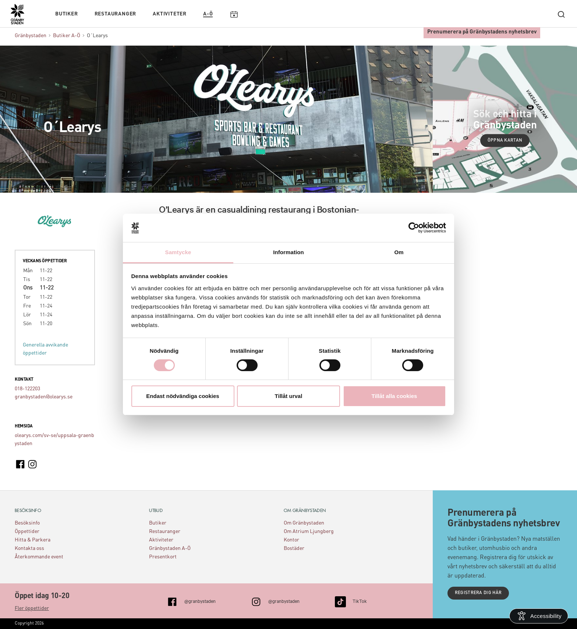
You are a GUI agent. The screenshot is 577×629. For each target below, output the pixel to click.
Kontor (291, 540)
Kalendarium (233, 14)
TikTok (360, 600)
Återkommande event (39, 556)
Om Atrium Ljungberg (309, 531)
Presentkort (163, 556)
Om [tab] (398, 252)
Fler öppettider (32, 608)
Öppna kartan (505, 140)
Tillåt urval (288, 396)
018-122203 (27, 388)
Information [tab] (288, 252)
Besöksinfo (27, 523)
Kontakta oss (29, 548)
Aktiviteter (170, 13)
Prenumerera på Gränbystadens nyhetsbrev (482, 31)
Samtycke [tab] (178, 252)
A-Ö (208, 13)
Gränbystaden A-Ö (170, 548)
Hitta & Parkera (32, 540)
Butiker (66, 13)
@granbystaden (200, 600)
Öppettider (27, 531)
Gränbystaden (30, 35)
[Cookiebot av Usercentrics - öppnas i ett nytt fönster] (414, 227)
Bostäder (294, 548)
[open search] (561, 13)
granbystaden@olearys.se (43, 396)
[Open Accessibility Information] (538, 615)
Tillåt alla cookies (394, 396)
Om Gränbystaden (304, 523)
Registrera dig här (478, 593)
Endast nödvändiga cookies (182, 396)
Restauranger (116, 13)
